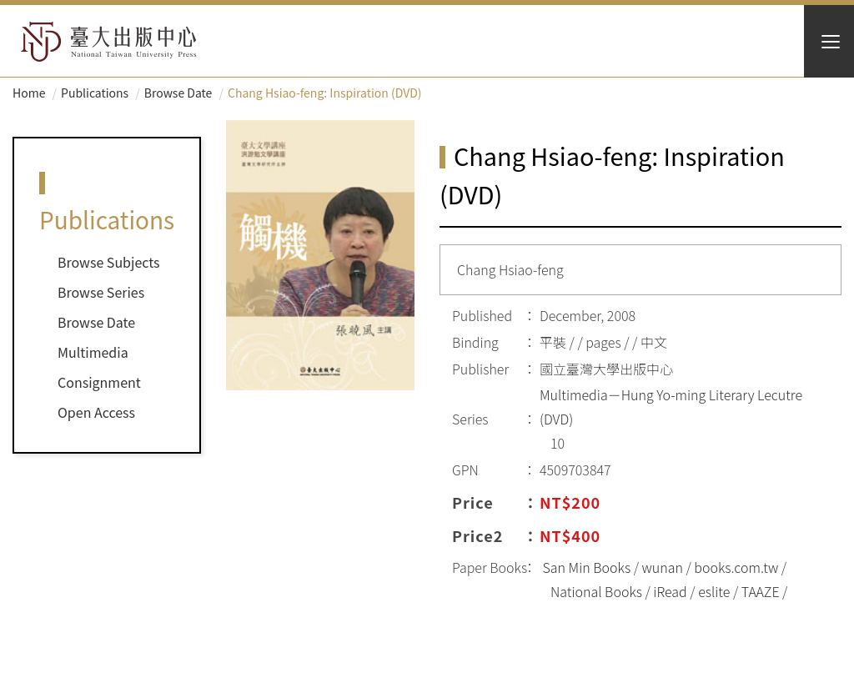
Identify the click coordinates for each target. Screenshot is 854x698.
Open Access (96, 412)
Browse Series (101, 292)
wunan (662, 567)
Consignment (99, 382)
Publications (94, 92)
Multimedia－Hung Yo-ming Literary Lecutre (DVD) (671, 406)
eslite (714, 591)
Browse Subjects (108, 262)
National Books (596, 591)
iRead (669, 591)
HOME (109, 42)
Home (29, 92)
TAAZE (760, 591)
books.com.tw (736, 567)
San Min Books (587, 567)
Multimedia (93, 352)
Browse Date (178, 92)
